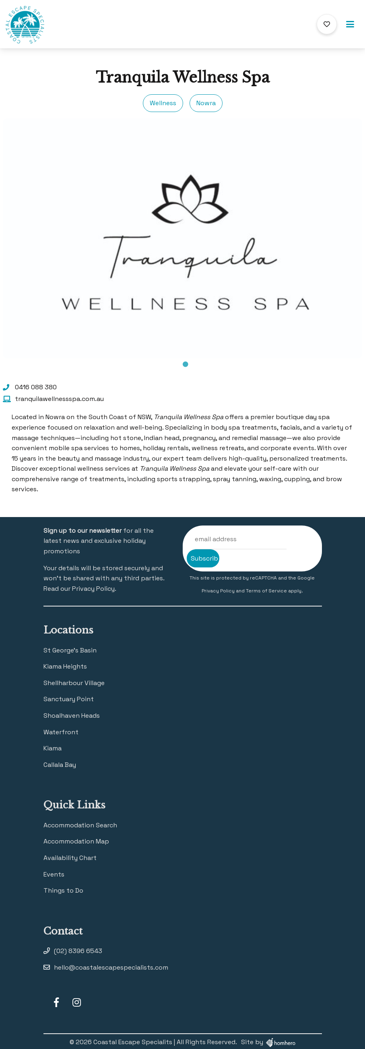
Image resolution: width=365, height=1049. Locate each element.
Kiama (52, 748)
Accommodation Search (80, 825)
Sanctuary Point (68, 699)
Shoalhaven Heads (71, 715)
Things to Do (63, 890)
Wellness (163, 103)
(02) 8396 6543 (78, 951)
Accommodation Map (76, 841)
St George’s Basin (70, 650)
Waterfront (60, 732)
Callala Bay (59, 764)
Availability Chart (70, 858)
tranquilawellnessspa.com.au (59, 399)
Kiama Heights (65, 666)
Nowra (206, 103)
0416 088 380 (36, 387)
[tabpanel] (182, 238)
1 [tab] (185, 364)
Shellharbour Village (74, 683)
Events (53, 874)
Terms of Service (267, 591)
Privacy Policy (219, 591)
